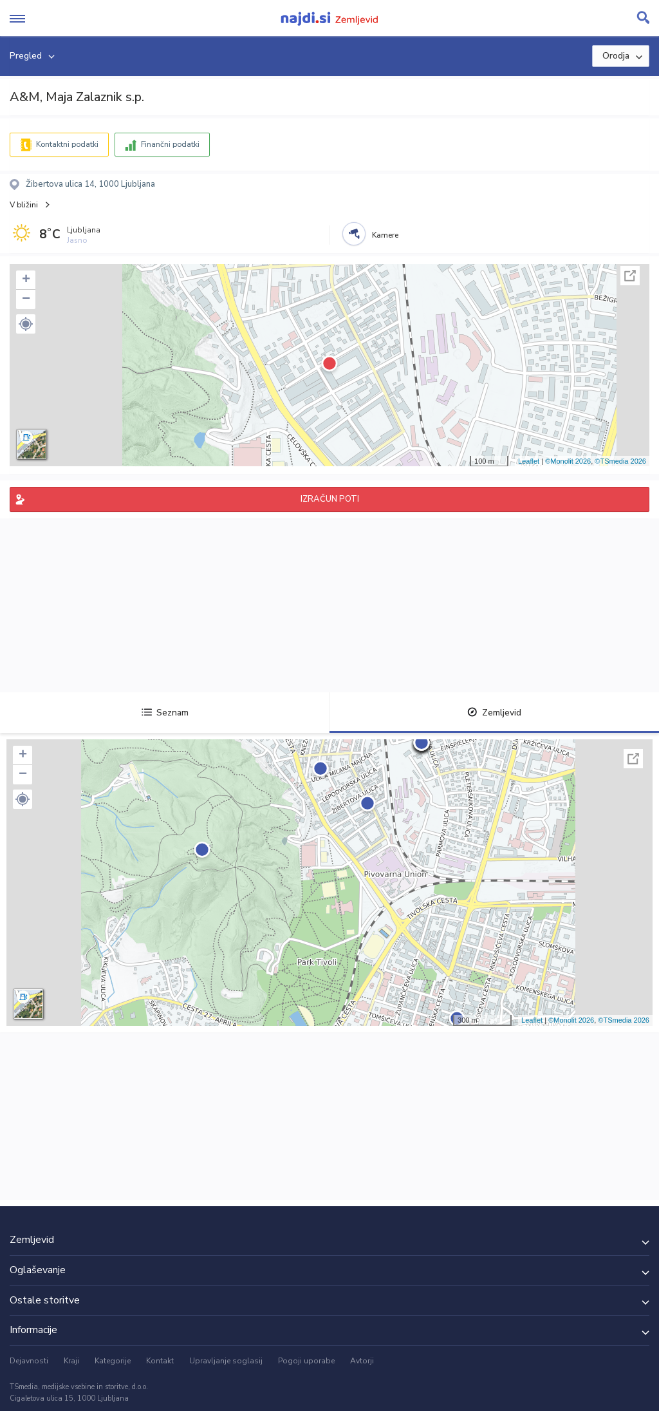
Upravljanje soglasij (226, 1361)
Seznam (165, 712)
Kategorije (113, 1361)
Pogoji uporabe (306, 1361)
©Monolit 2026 (568, 461)
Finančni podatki (170, 144)
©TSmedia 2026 (620, 461)
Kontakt (160, 1361)
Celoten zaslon (630, 275)
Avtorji (362, 1361)
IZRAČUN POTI (330, 499)
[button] (25, 324)
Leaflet (528, 461)
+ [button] (26, 280)
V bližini (24, 205)
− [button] (26, 299)
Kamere (385, 235)
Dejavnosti (29, 1361)
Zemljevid (494, 712)
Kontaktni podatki (67, 144)
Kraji (71, 1361)
